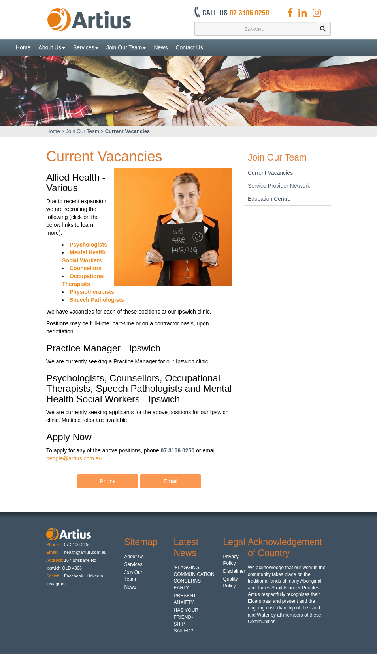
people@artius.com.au (74, 458)
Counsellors (86, 268)
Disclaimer (234, 571)
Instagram (56, 583)
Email (170, 478)
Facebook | (74, 576)
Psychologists (88, 244)
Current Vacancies (127, 131)
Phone (107, 478)
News (161, 47)
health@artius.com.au (85, 552)
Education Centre (269, 199)
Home (23, 47)
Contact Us (189, 47)
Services (85, 47)
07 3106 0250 (77, 544)
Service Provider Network (279, 186)
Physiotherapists (92, 292)
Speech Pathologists (97, 300)
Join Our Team (126, 47)
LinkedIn (95, 576)
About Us (51, 47)
